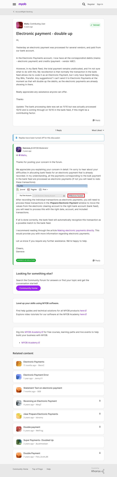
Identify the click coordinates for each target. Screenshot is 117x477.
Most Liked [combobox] (98, 130)
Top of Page (37, 469)
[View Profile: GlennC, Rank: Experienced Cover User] (18, 363)
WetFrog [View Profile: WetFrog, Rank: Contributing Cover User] (39, 430)
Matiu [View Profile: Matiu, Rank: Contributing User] (26, 24)
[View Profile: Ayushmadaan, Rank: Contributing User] (18, 442)
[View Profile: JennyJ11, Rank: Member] (18, 376)
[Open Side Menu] (14, 4)
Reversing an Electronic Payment (40, 401)
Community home (28, 288)
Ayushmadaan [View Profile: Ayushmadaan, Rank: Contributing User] (42, 444)
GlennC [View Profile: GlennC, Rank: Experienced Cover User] (41, 365)
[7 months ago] (29, 391)
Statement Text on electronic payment (42, 388)
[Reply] (96, 120)
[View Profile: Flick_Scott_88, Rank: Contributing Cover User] (18, 455)
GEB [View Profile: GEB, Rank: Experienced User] (39, 391)
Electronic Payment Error (36, 375)
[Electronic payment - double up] (35, 151)
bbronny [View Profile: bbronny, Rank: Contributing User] (39, 417)
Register (91, 4)
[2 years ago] (28, 443)
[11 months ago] (29, 365)
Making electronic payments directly (75, 230)
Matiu (24, 155)
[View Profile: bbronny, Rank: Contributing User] (18, 416)
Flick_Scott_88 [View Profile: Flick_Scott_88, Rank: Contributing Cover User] (42, 457)
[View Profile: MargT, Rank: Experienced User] (18, 403)
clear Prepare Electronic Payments (40, 414)
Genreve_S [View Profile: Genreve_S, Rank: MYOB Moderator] (27, 148)
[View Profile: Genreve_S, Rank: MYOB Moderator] (18, 149)
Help (49, 469)
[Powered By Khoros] (98, 471)
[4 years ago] (28, 404)
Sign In (100, 4)
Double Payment (31, 453)
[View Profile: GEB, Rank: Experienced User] (18, 390)
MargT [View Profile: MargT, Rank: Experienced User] (38, 404)
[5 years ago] (28, 430)
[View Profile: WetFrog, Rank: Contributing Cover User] (18, 429)
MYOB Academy (33, 332)
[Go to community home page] (22, 4)
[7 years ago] (28, 456)
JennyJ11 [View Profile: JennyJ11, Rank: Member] (39, 378)
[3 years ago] (28, 417)
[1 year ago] (28, 378)
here (82, 310)
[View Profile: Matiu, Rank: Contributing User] (19, 25)
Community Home (20, 469)
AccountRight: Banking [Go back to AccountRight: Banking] (22, 12)
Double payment (31, 427)
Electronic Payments (33, 361)
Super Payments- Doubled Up (38, 440)
